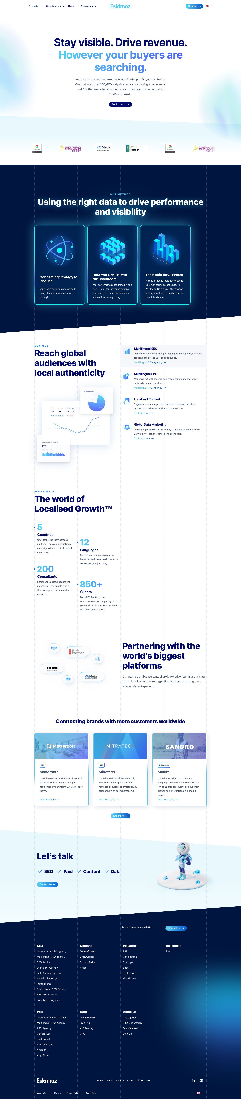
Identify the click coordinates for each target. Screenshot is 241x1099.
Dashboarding (88, 1017)
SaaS (126, 967)
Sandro (163, 772)
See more (120, 815)
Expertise (36, 6)
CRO (82, 1033)
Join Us (127, 1033)
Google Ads (44, 1033)
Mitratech (107, 772)
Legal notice (42, 1093)
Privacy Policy (73, 1093)
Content (92, 871)
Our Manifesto (131, 1028)
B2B (125, 951)
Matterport (49, 772)
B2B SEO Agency (47, 994)
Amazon (41, 1049)
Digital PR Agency (47, 967)
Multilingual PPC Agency (51, 1022)
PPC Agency (44, 1028)
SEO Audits (43, 962)
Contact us (194, 6)
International (44, 983)
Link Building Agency (49, 973)
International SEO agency (51, 951)
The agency (129, 1017)
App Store (43, 1055)
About (73, 6)
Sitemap (57, 1093)
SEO (48, 871)
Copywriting (87, 956)
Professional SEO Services (52, 989)
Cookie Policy (91, 1093)
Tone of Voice (88, 951)
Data (116, 871)
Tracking (85, 1022)
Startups (128, 962)
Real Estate (129, 973)
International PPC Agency (52, 1017)
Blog (168, 951)
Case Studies (55, 6)
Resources (89, 6)
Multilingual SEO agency (51, 956)
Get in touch (120, 104)
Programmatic (45, 1044)
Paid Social (43, 1039)
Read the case (50, 799)
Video (83, 967)
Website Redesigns (48, 978)
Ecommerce (130, 956)
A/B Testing (86, 1028)
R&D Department (133, 1022)
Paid (68, 871)
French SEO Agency (48, 1000)
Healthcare (129, 978)
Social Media (87, 962)
